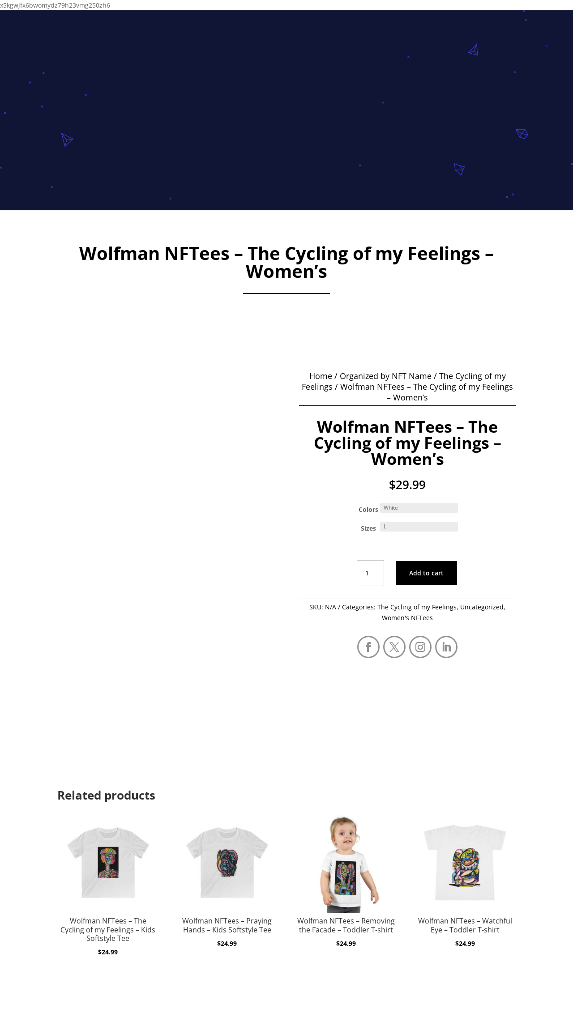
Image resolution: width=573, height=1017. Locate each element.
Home (320, 375)
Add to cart (426, 573)
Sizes (368, 528)
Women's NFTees (407, 617)
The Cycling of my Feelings (417, 607)
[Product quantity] (370, 573)
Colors (368, 509)
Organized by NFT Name (386, 375)
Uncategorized (482, 607)
